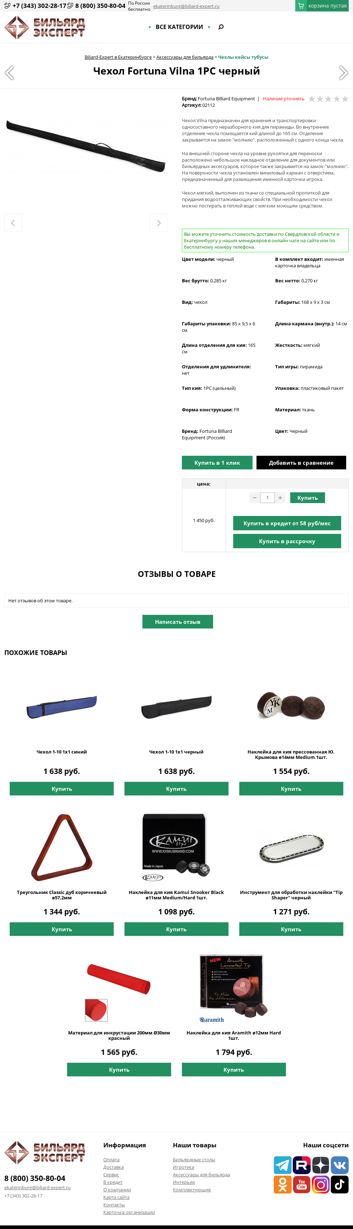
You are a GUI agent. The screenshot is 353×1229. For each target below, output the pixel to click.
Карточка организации (129, 1212)
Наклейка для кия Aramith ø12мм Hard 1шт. (234, 1035)
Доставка (113, 1167)
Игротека (183, 1167)
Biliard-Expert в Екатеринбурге (118, 57)
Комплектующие (192, 1189)
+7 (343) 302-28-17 (39, 5)
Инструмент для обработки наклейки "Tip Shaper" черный (291, 895)
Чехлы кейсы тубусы (243, 57)
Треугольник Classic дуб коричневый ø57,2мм (62, 895)
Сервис (111, 1174)
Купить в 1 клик (217, 462)
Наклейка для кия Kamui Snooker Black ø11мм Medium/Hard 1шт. (176, 895)
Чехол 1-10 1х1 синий (62, 752)
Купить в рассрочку (287, 541)
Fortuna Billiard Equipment (226, 98)
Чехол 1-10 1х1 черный (176, 752)
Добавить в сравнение (301, 462)
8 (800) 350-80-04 (100, 5)
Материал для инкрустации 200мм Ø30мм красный (119, 1035)
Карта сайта (116, 1197)
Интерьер (184, 1182)
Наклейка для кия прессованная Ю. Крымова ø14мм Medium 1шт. (291, 754)
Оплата (111, 1159)
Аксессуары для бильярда (184, 57)
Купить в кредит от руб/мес (287, 523)
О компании (117, 1189)
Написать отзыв (178, 621)
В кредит (113, 1182)
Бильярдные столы (194, 1159)
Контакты (114, 1204)
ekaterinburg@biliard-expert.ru (186, 6)
